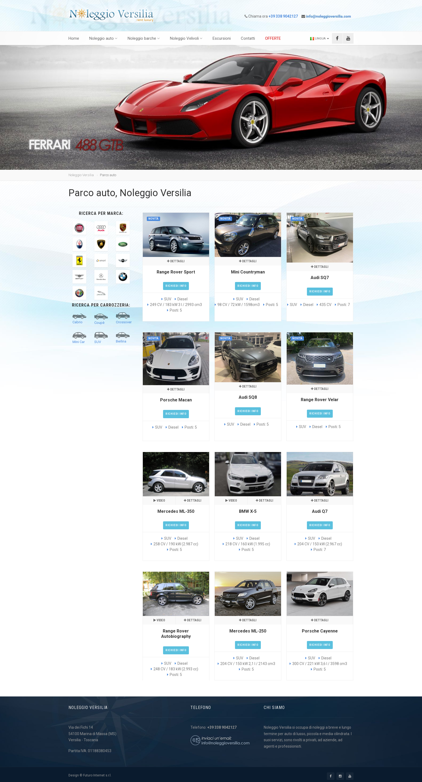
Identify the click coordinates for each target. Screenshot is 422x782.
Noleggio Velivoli (186, 38)
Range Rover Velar (320, 399)
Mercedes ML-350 (175, 511)
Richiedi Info (175, 286)
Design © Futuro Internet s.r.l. (89, 775)
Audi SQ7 (320, 277)
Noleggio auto (103, 38)
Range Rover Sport (176, 272)
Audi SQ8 (248, 397)
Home (73, 38)
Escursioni (222, 38)
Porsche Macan (176, 399)
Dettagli (175, 261)
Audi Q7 (319, 511)
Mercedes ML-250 (247, 631)
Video (159, 500)
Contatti (248, 38)
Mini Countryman (248, 272)
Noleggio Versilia (81, 175)
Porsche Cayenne (320, 631)
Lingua (319, 38)
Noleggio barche (144, 38)
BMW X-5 (248, 511)
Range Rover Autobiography (176, 633)
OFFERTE (273, 38)
